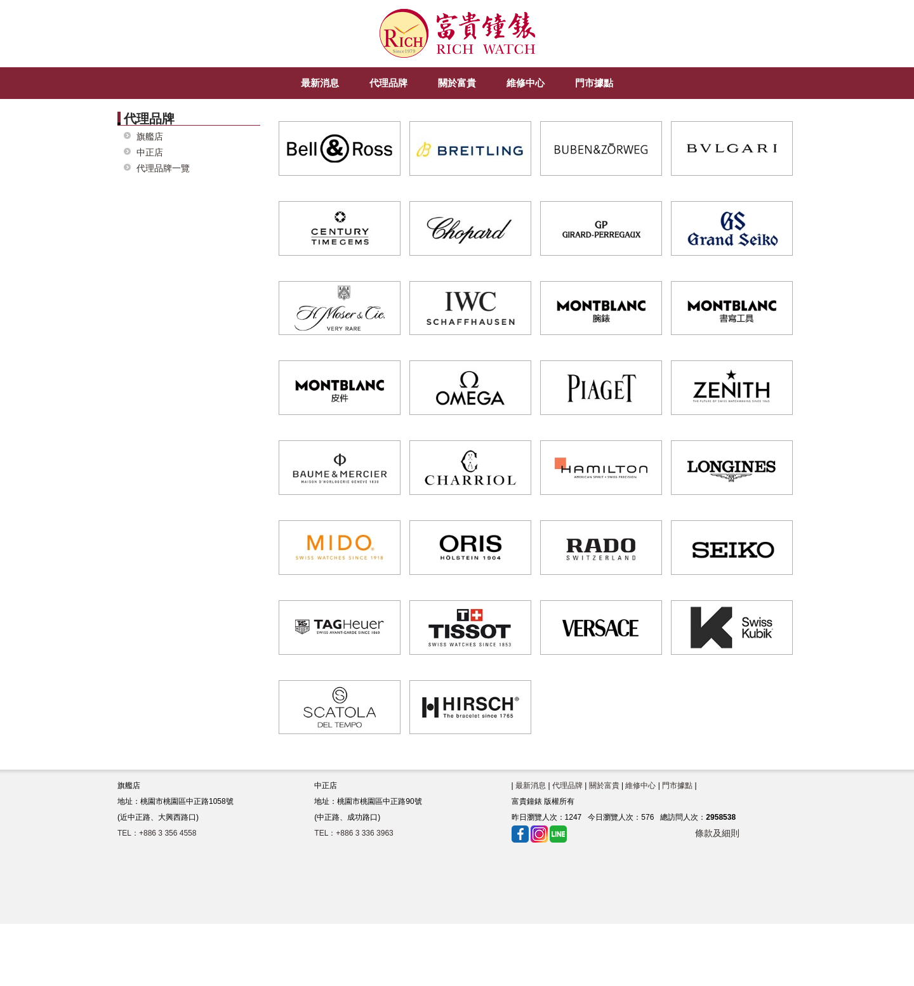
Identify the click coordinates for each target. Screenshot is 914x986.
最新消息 (530, 785)
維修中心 (640, 785)
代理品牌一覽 (163, 168)
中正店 (149, 152)
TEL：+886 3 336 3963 (353, 833)
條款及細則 (717, 833)
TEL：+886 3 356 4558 (156, 833)
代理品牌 (567, 785)
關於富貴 (604, 785)
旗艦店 (149, 136)
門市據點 (677, 785)
